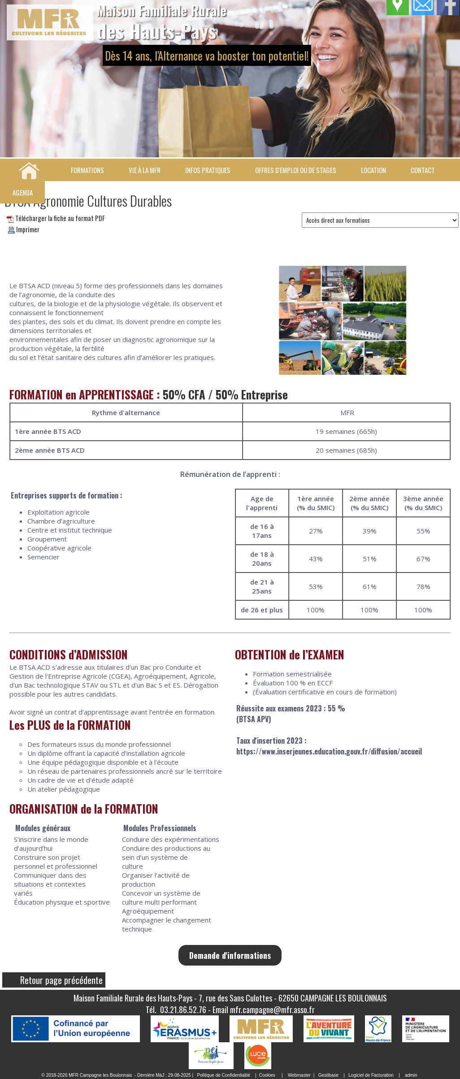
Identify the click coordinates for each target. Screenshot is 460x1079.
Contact (423, 170)
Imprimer (24, 229)
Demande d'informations (230, 955)
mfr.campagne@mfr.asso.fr (272, 1009)
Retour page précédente (61, 980)
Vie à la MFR (145, 170)
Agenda (23, 192)
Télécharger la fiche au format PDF (56, 218)
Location (373, 170)
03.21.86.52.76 (183, 1009)
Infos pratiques (207, 170)
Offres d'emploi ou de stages (295, 170)
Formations (87, 170)
